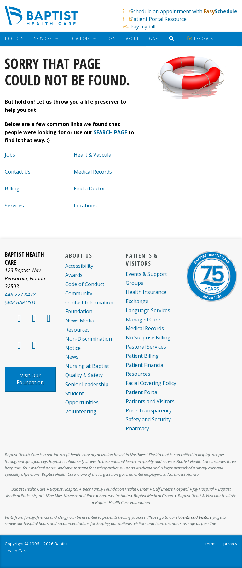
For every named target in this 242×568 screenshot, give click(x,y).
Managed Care (143, 319)
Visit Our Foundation (30, 379)
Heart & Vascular (93, 154)
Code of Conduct (84, 284)
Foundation (78, 311)
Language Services (148, 310)
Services (43, 39)
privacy (230, 544)
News (71, 356)
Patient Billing (142, 355)
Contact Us (18, 171)
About (132, 38)
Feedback (199, 38)
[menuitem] (14, 39)
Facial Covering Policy (151, 383)
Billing (12, 188)
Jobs (111, 38)
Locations (79, 39)
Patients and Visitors (150, 401)
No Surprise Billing (148, 337)
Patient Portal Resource (158, 18)
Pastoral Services (146, 346)
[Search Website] (172, 39)
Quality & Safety (84, 375)
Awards (74, 275)
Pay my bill (142, 26)
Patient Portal (142, 392)
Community (78, 293)
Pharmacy (137, 428)
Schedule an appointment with (183, 11)
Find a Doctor (89, 188)
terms (210, 544)
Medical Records (93, 171)
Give (153, 38)
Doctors (14, 39)
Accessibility (79, 265)
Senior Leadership (86, 384)
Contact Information (89, 302)
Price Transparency (149, 410)
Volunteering (80, 411)
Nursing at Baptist (87, 365)
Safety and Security (148, 419)
